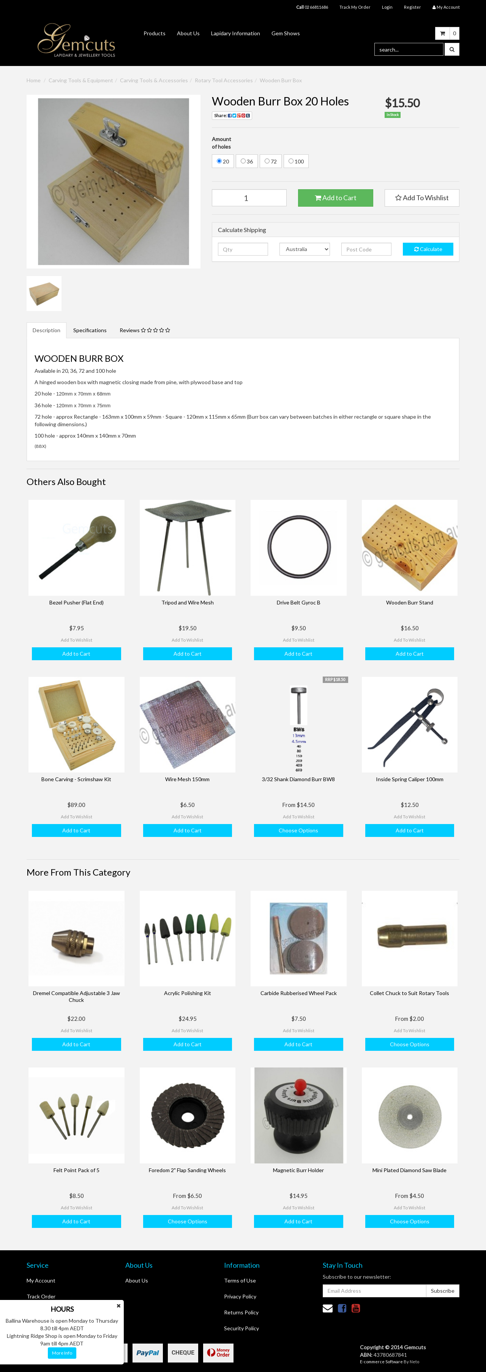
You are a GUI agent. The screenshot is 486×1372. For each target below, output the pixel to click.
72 (271, 161)
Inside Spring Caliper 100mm (409, 779)
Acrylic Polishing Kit (187, 993)
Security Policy (241, 1328)
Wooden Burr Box (281, 80)
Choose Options (298, 830)
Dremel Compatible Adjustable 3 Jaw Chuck (76, 996)
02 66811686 (312, 7)
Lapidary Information (235, 33)
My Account (41, 1280)
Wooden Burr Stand (409, 602)
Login (387, 7)
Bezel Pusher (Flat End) (76, 602)
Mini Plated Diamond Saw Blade (409, 1170)
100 (296, 161)
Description (46, 330)
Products (155, 33)
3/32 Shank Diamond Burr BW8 (298, 779)
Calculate (428, 249)
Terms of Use (240, 1280)
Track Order (41, 1296)
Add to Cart (336, 197)
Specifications (90, 330)
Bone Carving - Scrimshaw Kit (76, 779)
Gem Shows (285, 33)
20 (223, 161)
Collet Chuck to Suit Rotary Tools (409, 993)
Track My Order (355, 7)
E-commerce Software (381, 1361)
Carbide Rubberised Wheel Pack (298, 993)
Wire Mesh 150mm (187, 779)
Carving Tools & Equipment (81, 80)
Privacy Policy (240, 1296)
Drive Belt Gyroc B (298, 602)
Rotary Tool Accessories (224, 80)
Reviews (145, 330)
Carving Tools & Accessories (154, 80)
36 (247, 161)
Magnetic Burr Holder (298, 1170)
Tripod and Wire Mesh (187, 602)
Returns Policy (241, 1312)
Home (34, 80)
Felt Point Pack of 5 (76, 1170)
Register (412, 7)
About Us (188, 33)
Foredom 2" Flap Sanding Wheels (187, 1170)
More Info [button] (62, 1353)
